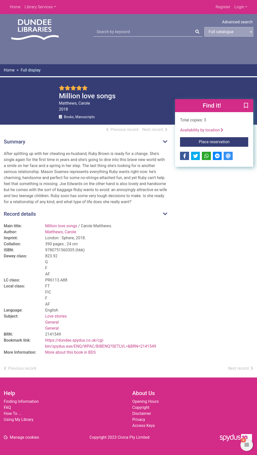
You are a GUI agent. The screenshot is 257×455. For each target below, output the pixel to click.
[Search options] (228, 32)
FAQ (7, 407)
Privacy (138, 419)
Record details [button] (20, 214)
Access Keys (143, 425)
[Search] (197, 32)
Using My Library (18, 419)
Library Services (39, 7)
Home (15, 7)
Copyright (140, 407)
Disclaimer (141, 413)
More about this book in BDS (70, 352)
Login (239, 7)
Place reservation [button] (223, 141)
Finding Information (21, 401)
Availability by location (201, 130)
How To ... (13, 413)
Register (223, 7)
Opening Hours (145, 401)
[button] (246, 106)
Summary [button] (14, 142)
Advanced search (237, 22)
